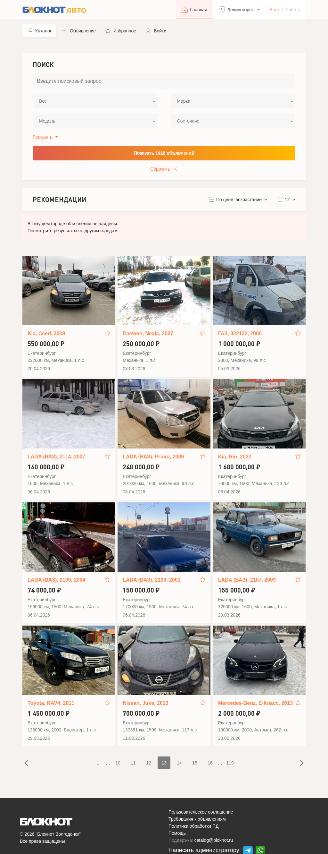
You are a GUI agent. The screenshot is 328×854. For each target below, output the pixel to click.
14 (179, 762)
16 (210, 762)
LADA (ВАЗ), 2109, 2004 (56, 580)
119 (230, 762)
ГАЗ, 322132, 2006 (240, 333)
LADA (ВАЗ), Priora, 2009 (153, 456)
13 (164, 762)
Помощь (177, 833)
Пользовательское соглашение (200, 812)
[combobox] (95, 101)
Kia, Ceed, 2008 (46, 333)
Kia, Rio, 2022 (234, 456)
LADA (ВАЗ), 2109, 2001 (151, 580)
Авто (274, 9)
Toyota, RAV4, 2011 (51, 703)
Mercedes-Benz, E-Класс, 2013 (255, 703)
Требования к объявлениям (197, 819)
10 (117, 762)
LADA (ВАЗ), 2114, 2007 (56, 456)
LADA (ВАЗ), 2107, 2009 (247, 580)
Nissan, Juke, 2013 (145, 703)
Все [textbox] (43, 101)
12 (148, 762)
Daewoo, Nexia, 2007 (148, 333)
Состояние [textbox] (188, 121)
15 (194, 762)
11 (133, 762)
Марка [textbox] (184, 101)
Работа (293, 9)
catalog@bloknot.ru (213, 840)
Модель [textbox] (47, 121)
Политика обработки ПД (193, 826)
